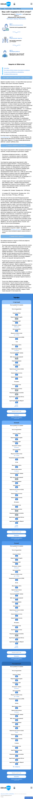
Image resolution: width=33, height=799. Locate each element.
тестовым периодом (16, 229)
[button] (29, 798)
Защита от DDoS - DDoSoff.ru (7, 793)
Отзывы (2, 796)
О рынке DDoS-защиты (11, 74)
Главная (2, 8)
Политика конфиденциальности (6, 795)
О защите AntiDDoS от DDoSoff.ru (14, 72)
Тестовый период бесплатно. (16, 18)
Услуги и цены (8, 8)
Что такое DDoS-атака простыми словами (17, 70)
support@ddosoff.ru (5, 137)
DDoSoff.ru (19, 14)
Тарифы (6, 68)
